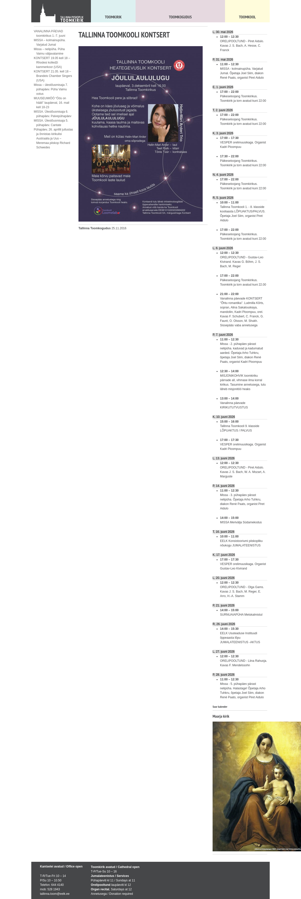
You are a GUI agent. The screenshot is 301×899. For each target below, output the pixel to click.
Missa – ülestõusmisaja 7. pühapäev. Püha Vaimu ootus (51, 89)
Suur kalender (220, 706)
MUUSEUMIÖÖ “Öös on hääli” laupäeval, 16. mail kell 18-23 (51, 103)
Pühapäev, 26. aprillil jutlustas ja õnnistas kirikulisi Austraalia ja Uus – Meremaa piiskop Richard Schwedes (53, 138)
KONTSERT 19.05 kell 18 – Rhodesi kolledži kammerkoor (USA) (52, 62)
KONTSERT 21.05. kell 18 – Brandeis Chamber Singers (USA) (53, 76)
